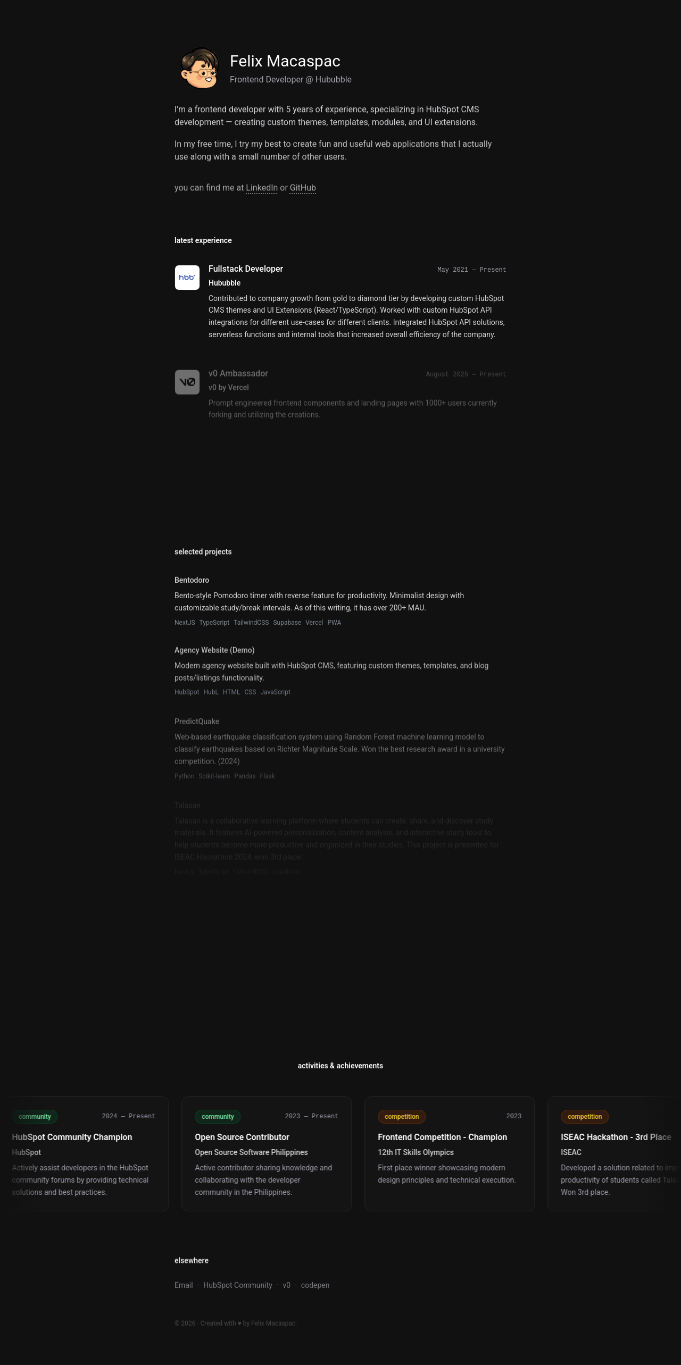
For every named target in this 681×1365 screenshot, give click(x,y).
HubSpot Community (237, 1287)
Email (184, 1287)
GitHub (303, 190)
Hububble (333, 79)
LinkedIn (262, 190)
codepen (315, 1287)
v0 (287, 1287)
